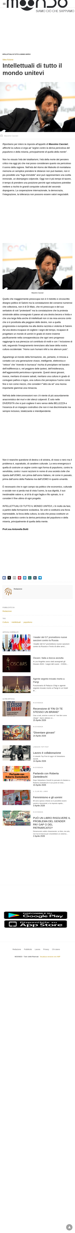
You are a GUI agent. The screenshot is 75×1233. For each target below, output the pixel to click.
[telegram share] (40, 577)
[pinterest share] (19, 577)
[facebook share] (4, 577)
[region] (27, 28)
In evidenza (38, 703)
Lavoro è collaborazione (46, 752)
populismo (28, 622)
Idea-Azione (8, 60)
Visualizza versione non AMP (50, 952)
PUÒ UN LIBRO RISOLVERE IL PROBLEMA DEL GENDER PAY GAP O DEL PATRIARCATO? (51, 820)
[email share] (14, 577)
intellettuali (16, 622)
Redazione (18, 589)
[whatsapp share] (29, 577)
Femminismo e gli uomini (47, 796)
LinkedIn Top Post (41, 746)
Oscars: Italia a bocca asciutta (48, 658)
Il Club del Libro (40, 791)
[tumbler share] (35, 577)
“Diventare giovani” (43, 732)
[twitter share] (9, 577)
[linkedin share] (24, 577)
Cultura (6, 622)
